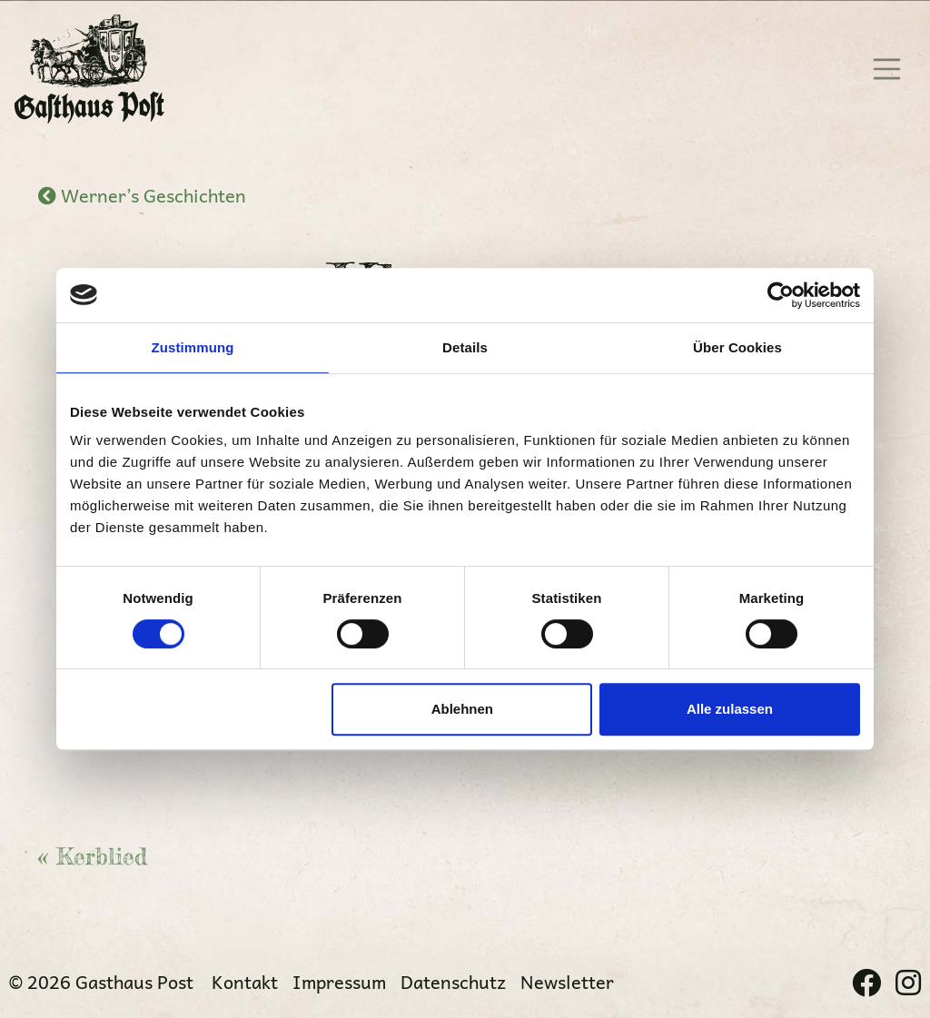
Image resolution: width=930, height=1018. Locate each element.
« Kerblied (92, 856)
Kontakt (245, 981)
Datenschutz (453, 981)
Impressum (339, 981)
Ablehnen (462, 709)
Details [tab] (465, 347)
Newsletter (567, 981)
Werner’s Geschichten (142, 195)
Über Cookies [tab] (737, 347)
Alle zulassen (730, 709)
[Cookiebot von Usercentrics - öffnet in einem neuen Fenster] (780, 295)
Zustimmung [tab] (193, 347)
